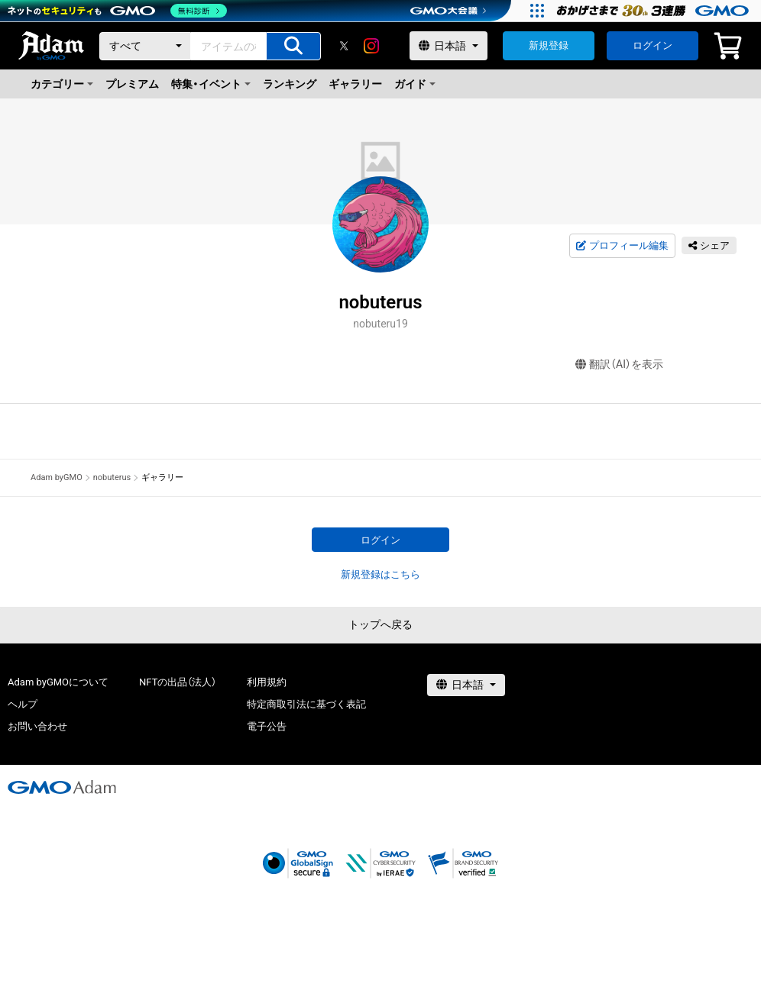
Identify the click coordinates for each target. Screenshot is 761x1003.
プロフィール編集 (622, 245)
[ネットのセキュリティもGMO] (117, 10)
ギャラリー (355, 84)
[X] (343, 45)
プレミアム (132, 84)
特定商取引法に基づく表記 (306, 704)
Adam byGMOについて (58, 682)
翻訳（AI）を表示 (619, 364)
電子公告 (267, 726)
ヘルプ (22, 704)
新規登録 (548, 45)
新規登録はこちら (380, 574)
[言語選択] (448, 45)
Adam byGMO (57, 477)
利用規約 (267, 682)
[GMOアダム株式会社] (62, 787)
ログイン (652, 45)
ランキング (289, 84)
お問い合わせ (37, 726)
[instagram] (371, 45)
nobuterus (112, 477)
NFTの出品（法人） (177, 682)
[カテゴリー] (145, 46)
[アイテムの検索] (293, 46)
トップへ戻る (380, 624)
